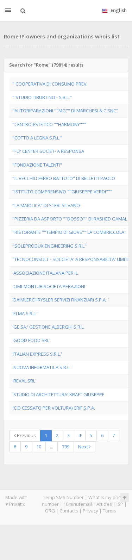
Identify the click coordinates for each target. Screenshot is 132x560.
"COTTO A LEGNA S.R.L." (37, 138)
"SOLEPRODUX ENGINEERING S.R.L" (49, 246)
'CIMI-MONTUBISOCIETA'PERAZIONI (48, 286)
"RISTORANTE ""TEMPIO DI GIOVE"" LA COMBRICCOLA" (69, 232)
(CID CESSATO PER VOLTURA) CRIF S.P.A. (53, 408)
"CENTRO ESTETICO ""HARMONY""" (49, 124)
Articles (104, 504)
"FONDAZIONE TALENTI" (37, 165)
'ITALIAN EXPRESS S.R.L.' (37, 354)
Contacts (68, 511)
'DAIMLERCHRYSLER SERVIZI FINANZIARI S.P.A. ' (60, 300)
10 (38, 446)
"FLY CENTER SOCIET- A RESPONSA (48, 151)
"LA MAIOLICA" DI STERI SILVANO (46, 205)
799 (65, 446)
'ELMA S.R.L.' (25, 313)
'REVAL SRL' (24, 381)
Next (84, 446)
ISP (120, 504)
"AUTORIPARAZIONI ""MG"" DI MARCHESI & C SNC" (65, 110)
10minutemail (77, 504)
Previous (25, 435)
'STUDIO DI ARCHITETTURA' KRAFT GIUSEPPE (58, 394)
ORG (50, 511)
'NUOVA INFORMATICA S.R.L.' (41, 367)
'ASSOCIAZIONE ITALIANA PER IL (45, 273)
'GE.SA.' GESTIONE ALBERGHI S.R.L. (48, 327)
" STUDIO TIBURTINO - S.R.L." (42, 97)
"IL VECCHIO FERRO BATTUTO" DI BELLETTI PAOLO (63, 178)
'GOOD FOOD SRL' (31, 340)
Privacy (90, 511)
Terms (109, 511)
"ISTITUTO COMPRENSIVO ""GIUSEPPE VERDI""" (62, 191)
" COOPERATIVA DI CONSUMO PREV (49, 84)
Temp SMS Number (63, 497)
